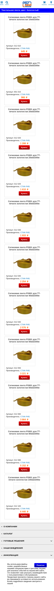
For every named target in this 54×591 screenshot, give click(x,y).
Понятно (40, 565)
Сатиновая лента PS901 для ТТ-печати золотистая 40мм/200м (24, 294)
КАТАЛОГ (8, 534)
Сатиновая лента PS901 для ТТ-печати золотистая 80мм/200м (24, 432)
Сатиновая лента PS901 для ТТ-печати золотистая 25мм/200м (24, 156)
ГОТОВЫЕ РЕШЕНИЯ (14, 541)
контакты (51, 3)
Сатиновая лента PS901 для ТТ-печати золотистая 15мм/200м (24, 64)
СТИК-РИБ (25, 48)
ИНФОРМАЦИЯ (11, 555)
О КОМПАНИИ (10, 526)
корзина (44, 3)
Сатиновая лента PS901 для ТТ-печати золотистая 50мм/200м (24, 340)
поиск (7, 3)
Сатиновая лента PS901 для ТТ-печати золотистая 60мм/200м (24, 386)
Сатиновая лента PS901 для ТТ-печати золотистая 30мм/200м (24, 202)
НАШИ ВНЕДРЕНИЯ (13, 548)
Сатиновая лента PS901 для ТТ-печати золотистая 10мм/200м (24, 18)
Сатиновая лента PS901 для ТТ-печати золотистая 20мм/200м (24, 110)
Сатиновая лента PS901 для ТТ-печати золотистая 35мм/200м (24, 248)
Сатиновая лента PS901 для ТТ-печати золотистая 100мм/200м (24, 478)
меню (1, 3)
